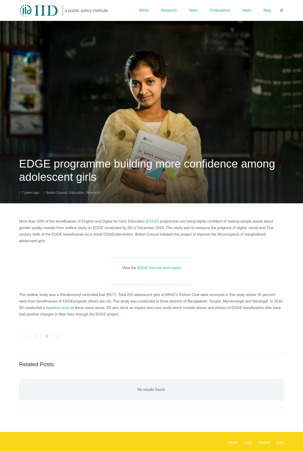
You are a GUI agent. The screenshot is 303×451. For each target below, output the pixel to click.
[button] (281, 10)
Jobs (280, 442)
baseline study (58, 308)
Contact (264, 442)
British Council (56, 192)
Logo (248, 442)
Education (76, 192)
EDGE (152, 221)
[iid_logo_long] (63, 10)
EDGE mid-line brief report (159, 268)
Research (93, 192)
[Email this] (24, 336)
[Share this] (35, 336)
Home (233, 442)
